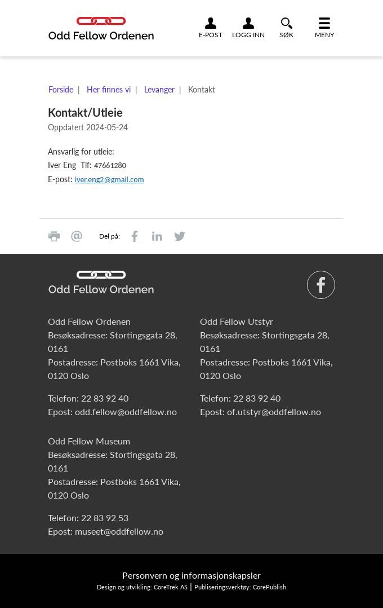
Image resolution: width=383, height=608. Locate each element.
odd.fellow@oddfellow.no (126, 411)
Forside (60, 89)
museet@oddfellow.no (119, 531)
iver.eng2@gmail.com (109, 179)
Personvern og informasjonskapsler (191, 575)
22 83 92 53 (104, 517)
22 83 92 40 (104, 398)
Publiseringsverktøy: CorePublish (240, 587)
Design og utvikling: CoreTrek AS (142, 587)
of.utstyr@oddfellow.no (274, 411)
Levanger (159, 89)
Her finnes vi (109, 89)
